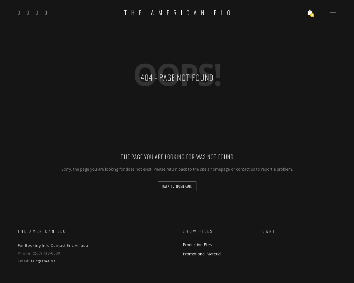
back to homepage (177, 186)
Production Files (197, 244)
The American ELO (179, 12)
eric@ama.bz (43, 260)
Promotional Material (202, 254)
